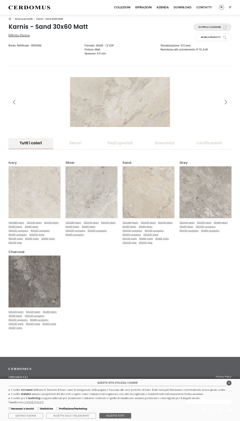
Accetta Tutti (115, 415)
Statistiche (46, 408)
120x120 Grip (129, 242)
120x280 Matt (16, 222)
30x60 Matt (31, 226)
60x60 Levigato (17, 234)
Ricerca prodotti (24, 18)
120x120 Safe (36, 234)
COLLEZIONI (122, 7)
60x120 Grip (15, 242)
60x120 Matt (51, 222)
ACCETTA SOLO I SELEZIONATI (71, 415)
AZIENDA (162, 7)
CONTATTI (204, 7)
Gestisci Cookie (25, 415)
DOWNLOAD (183, 7)
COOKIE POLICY (33, 402)
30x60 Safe (48, 238)
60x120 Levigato (40, 230)
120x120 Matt (34, 222)
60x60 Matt (15, 226)
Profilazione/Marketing (73, 408)
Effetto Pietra (19, 35)
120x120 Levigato (18, 230)
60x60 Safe (32, 238)
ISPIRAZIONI (143, 7)
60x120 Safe (15, 238)
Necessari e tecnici (22, 408)
